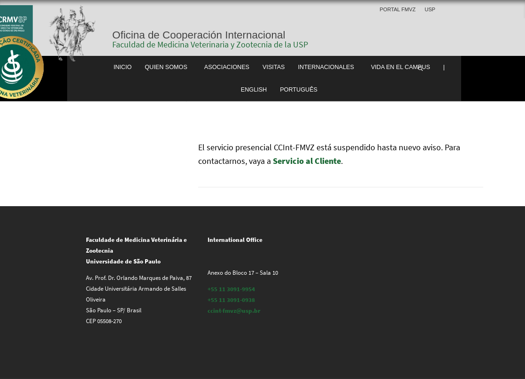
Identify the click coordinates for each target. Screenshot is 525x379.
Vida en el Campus (400, 67)
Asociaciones (226, 67)
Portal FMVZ (398, 9)
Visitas (273, 67)
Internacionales (326, 67)
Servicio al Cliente (307, 160)
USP (430, 9)
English (254, 89)
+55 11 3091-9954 (231, 289)
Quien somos (166, 67)
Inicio (123, 67)
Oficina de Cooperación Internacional (198, 35)
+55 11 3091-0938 (231, 300)
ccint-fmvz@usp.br (234, 311)
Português (298, 89)
